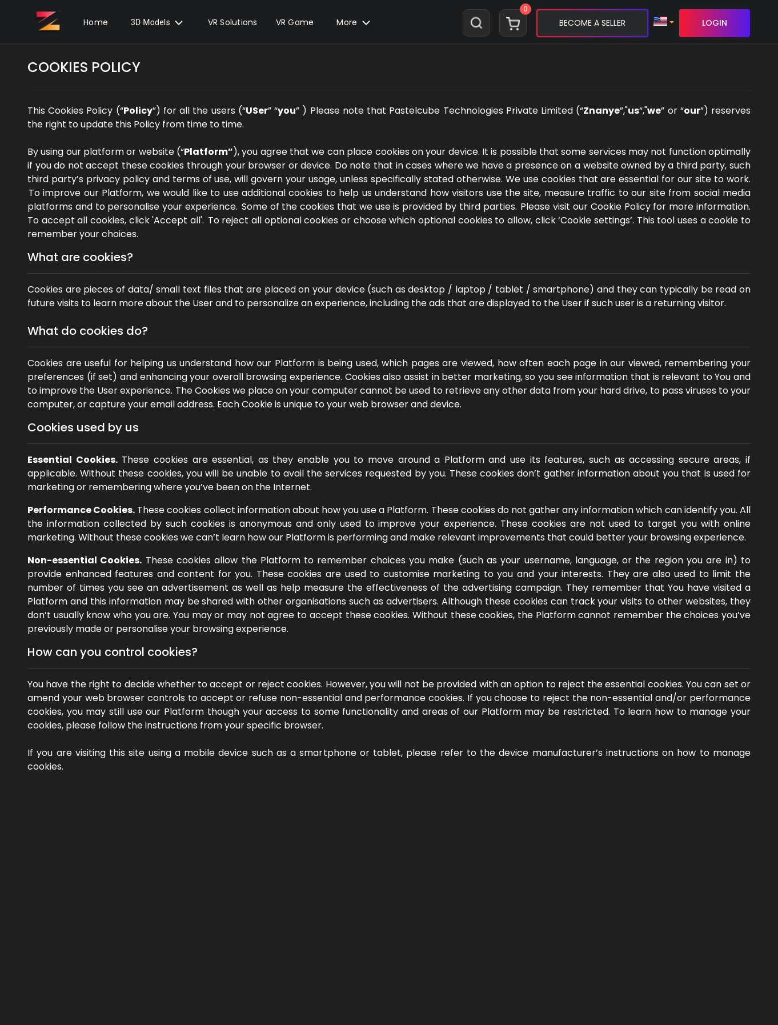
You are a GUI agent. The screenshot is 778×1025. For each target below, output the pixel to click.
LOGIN (714, 23)
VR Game (295, 22)
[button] (295, 22)
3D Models (158, 22)
